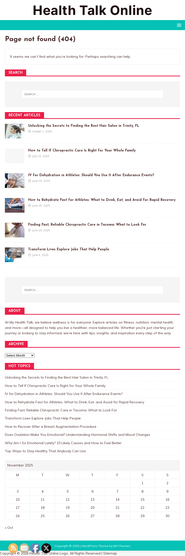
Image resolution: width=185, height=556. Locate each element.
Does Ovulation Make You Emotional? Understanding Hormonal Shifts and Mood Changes (77, 434)
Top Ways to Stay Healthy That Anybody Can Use (45, 451)
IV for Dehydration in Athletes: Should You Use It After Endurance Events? (91, 175)
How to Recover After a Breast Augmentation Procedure (50, 426)
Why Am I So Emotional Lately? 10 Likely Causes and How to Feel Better (63, 443)
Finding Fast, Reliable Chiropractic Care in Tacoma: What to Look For (87, 225)
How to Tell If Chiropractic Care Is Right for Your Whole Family (82, 150)
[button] (178, 24)
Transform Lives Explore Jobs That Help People (68, 249)
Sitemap (110, 553)
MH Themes (121, 546)
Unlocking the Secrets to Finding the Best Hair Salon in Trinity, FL (83, 126)
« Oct (9, 527)
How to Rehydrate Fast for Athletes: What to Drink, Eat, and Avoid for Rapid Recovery (101, 200)
